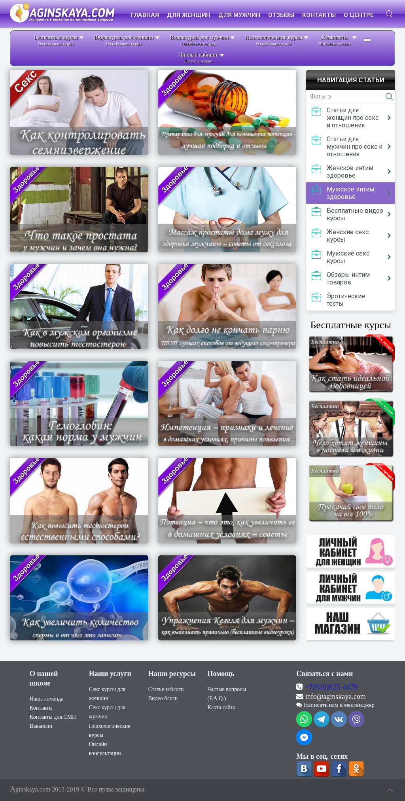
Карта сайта (221, 702)
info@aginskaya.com (335, 691)
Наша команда (46, 694)
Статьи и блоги (166, 684)
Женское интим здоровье (350, 171)
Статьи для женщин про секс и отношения (353, 117)
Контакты (41, 703)
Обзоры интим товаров (348, 278)
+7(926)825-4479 (331, 682)
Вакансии (41, 721)
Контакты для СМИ (53, 712)
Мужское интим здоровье (350, 193)
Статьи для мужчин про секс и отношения (354, 146)
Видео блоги (163, 693)
